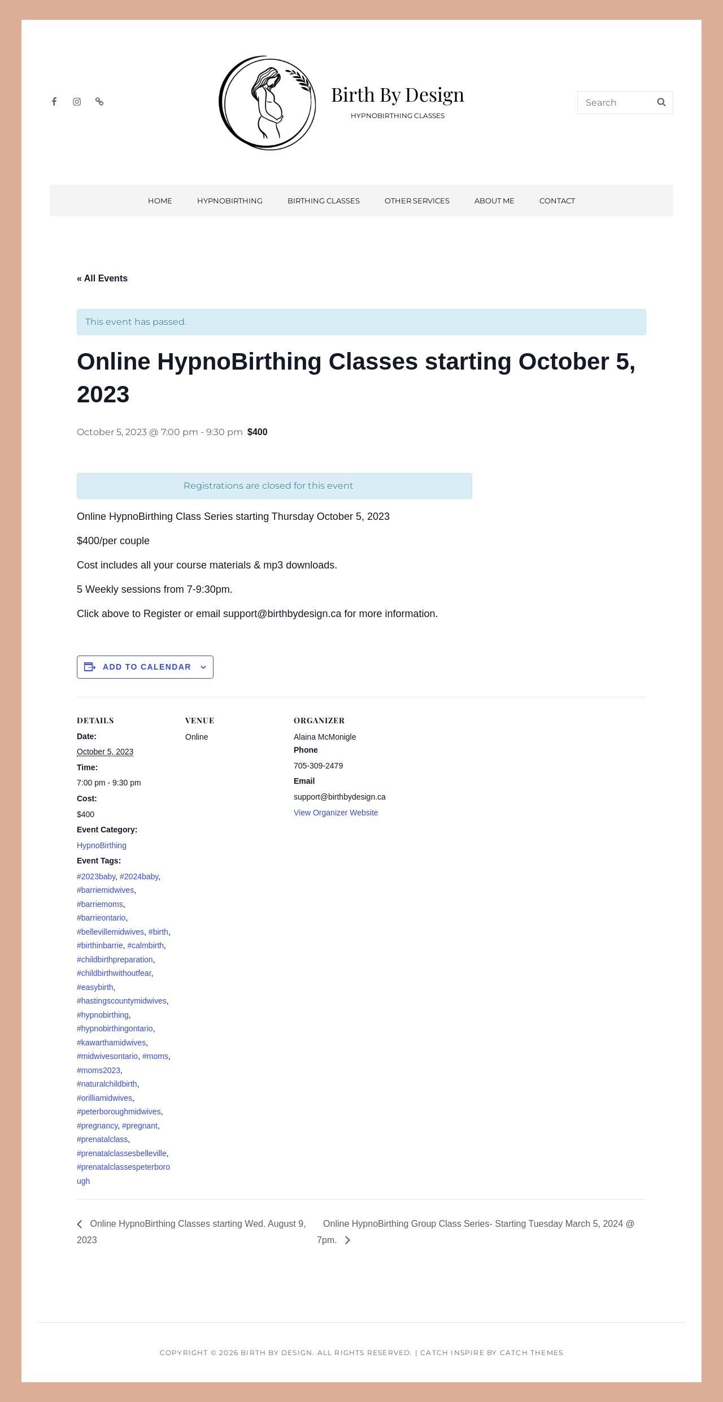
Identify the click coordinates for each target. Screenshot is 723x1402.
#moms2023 (98, 1070)
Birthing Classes (324, 200)
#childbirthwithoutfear (114, 973)
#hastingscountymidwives (122, 1000)
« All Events (102, 278)
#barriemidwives (105, 890)
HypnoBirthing (230, 200)
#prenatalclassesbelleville (122, 1153)
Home (160, 200)
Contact (557, 200)
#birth (158, 931)
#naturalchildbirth (107, 1083)
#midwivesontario (107, 1056)
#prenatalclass (102, 1139)
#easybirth (95, 987)
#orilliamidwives (104, 1097)
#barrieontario (101, 917)
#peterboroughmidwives (119, 1111)
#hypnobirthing (103, 1014)
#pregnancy (97, 1125)
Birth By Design (397, 94)
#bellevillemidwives (110, 931)
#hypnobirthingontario (115, 1028)
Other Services (417, 200)
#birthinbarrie (100, 945)
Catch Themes (531, 1352)
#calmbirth (146, 945)
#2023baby (96, 876)
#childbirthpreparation (115, 959)
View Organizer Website (336, 812)
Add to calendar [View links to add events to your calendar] (147, 666)
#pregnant (140, 1125)
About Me (494, 200)
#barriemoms (100, 904)
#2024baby (139, 876)
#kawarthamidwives (111, 1042)
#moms (155, 1056)
